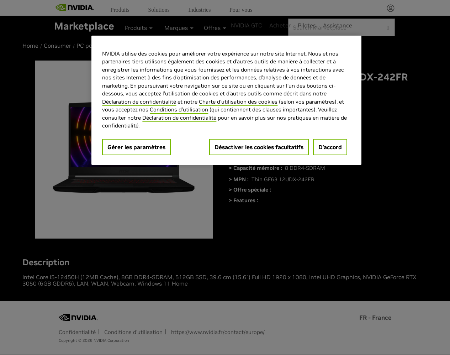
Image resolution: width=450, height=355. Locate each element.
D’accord (330, 147)
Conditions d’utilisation (179, 109)
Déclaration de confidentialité (139, 101)
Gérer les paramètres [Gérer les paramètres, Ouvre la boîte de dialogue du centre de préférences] (136, 147)
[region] (226, 100)
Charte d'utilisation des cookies (238, 101)
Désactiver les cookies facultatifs (259, 147)
